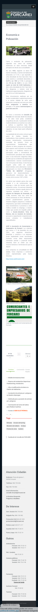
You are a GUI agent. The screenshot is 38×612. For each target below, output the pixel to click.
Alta (9, 387)
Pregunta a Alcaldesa (13, 498)
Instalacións (20, 383)
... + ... (10, 414)
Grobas (23, 426)
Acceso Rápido (27, 370)
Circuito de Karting (19, 423)
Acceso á (18, 410)
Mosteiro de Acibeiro (13, 426)
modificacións (16, 387)
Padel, (9, 383)
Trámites (11, 369)
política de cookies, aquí (9, 611)
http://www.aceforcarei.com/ (15, 259)
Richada (9, 423)
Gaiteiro (20, 429)
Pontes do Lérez (12, 429)
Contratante (20, 369)
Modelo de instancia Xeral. (16, 377)
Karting (13, 383)
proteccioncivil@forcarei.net (15, 521)
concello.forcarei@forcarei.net (15, 493)
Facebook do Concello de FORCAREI (19, 437)
